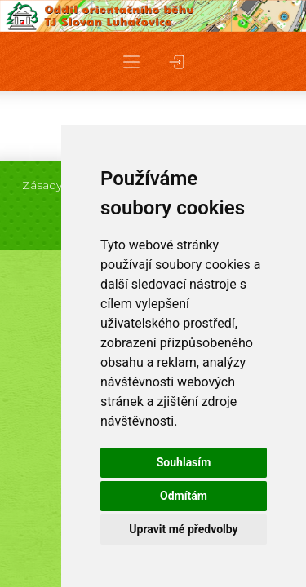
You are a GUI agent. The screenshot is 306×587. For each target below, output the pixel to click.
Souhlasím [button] (184, 462)
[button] (131, 61)
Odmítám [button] (183, 495)
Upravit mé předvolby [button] (183, 529)
